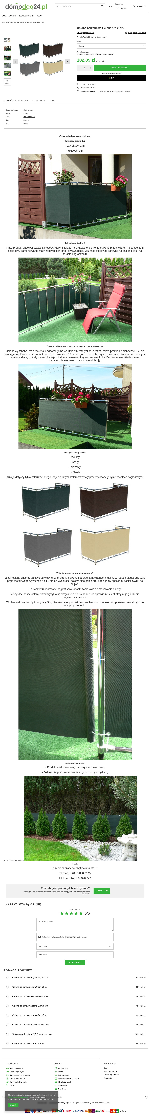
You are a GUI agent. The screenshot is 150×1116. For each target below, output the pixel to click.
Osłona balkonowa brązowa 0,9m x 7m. (31, 977)
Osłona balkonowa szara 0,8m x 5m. (29, 987)
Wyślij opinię (75, 962)
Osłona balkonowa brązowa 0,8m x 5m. (31, 1024)
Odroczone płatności (88, 91)
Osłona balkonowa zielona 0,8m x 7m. (30, 1006)
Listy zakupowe (120, 8)
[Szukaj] (102, 6)
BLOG (39, 16)
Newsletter (62, 1089)
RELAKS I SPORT (26, 16)
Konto (58, 1064)
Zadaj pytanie (101, 891)
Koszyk (60, 1072)
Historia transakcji (64, 1082)
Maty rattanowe (29, 117)
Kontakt (12, 1085)
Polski (26, 113)
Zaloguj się (119, 4)
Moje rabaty (62, 1085)
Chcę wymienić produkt (18, 1082)
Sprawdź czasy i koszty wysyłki (102, 54)
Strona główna (14, 22)
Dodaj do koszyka (120, 68)
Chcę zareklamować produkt (20, 1075)
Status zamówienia (16, 1068)
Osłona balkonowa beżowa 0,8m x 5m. (30, 996)
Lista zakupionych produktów (68, 1079)
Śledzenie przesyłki (17, 1072)
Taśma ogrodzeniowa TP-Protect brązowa (32, 1034)
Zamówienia (12, 1064)
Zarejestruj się (63, 1068)
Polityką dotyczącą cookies (18, 1097)
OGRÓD (12, 16)
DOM (4, 16)
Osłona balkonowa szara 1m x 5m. (28, 1043)
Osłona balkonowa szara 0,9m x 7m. (29, 1015)
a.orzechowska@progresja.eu (60, 1103)
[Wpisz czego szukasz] (80, 6)
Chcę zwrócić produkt (17, 1079)
